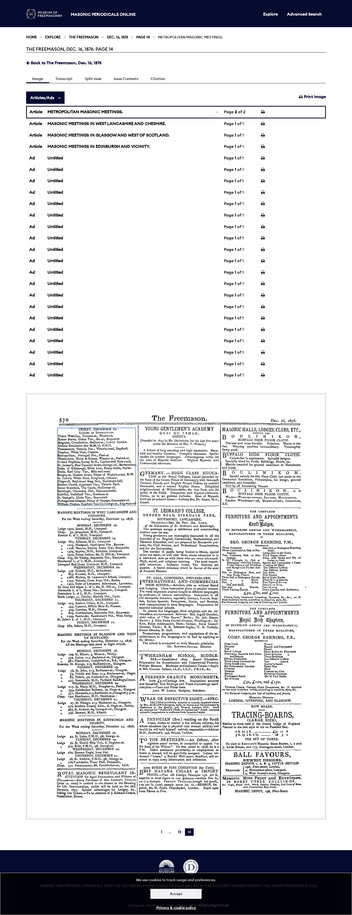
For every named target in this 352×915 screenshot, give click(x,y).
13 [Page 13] (179, 832)
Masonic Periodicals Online (103, 14)
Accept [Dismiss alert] (176, 893)
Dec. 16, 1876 (117, 37)
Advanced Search (304, 14)
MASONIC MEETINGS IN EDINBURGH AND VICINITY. (98, 146)
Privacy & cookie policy (176, 908)
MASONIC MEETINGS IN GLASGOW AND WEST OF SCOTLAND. (108, 135)
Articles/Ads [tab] (42, 97)
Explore (270, 14)
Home (31, 37)
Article (35, 111)
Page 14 (143, 37)
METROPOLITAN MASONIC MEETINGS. (85, 111)
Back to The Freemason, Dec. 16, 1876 (63, 62)
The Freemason (83, 37)
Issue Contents (126, 78)
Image (37, 78)
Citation (158, 78)
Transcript (64, 78)
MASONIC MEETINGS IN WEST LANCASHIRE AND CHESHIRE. (106, 123)
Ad (32, 157)
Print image (312, 96)
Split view (93, 78)
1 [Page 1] (161, 832)
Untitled (55, 157)
